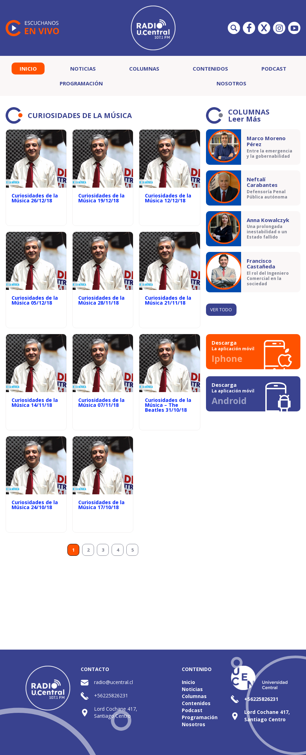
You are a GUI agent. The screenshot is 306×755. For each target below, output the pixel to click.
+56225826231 (111, 695)
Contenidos (210, 68)
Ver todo (221, 309)
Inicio (28, 68)
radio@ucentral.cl (113, 682)
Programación (81, 83)
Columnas (144, 68)
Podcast (273, 68)
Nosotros (231, 83)
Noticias (83, 68)
